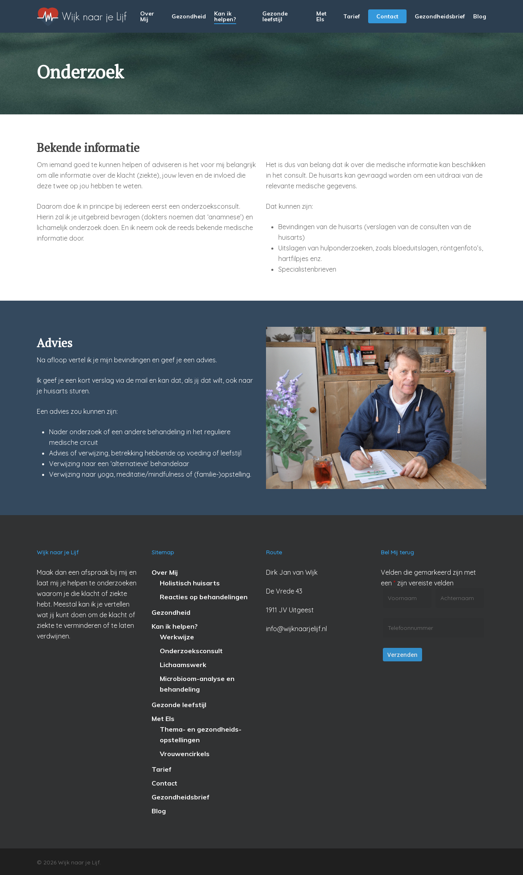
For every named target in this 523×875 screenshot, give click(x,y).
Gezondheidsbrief (181, 797)
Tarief (162, 769)
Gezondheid (171, 612)
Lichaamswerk (183, 665)
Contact (164, 783)
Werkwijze (177, 637)
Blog (159, 811)
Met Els (163, 718)
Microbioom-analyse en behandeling (197, 683)
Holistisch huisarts (190, 583)
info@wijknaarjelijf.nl (296, 629)
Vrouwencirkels (185, 754)
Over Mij (165, 572)
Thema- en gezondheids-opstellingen (200, 734)
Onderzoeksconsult (191, 651)
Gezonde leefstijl (179, 705)
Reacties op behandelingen (204, 597)
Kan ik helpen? (175, 626)
